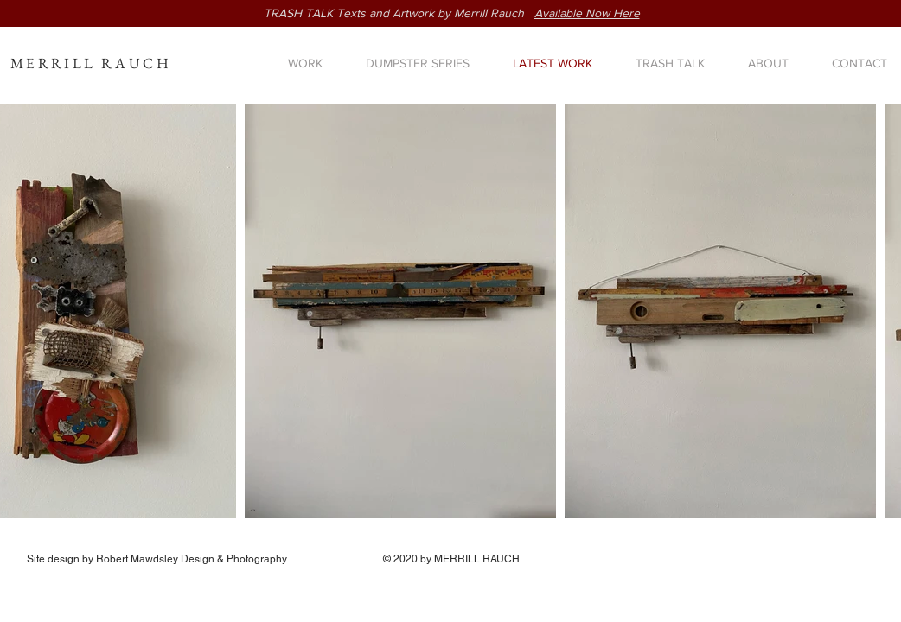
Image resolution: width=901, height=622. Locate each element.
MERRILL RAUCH (90, 63)
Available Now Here (587, 13)
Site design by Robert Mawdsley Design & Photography (157, 559)
